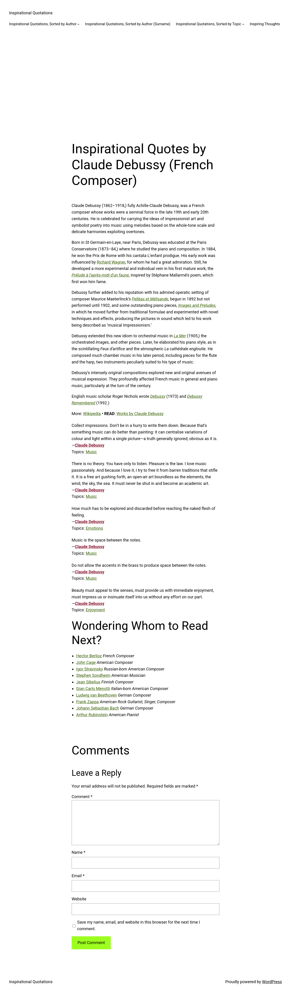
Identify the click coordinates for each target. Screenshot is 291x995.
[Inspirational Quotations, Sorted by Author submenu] (78, 24)
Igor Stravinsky (89, 669)
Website (79, 899)
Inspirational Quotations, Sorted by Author (42, 24)
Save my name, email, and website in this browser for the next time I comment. (138, 925)
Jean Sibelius (88, 682)
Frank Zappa (87, 701)
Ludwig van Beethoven (96, 695)
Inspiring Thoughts (265, 24)
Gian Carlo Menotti (93, 688)
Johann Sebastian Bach (97, 708)
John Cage (86, 662)
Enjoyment (95, 609)
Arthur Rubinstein (92, 714)
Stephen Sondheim (93, 675)
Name (78, 852)
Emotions (94, 528)
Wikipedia (92, 413)
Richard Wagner (111, 262)
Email (78, 875)
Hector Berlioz (89, 655)
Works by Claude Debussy (140, 413)
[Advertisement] (145, 80)
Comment (82, 796)
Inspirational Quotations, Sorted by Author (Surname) (127, 24)
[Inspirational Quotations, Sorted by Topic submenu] (243, 24)
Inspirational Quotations (31, 12)
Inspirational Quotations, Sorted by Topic (208, 24)
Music (91, 451)
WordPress (272, 981)
